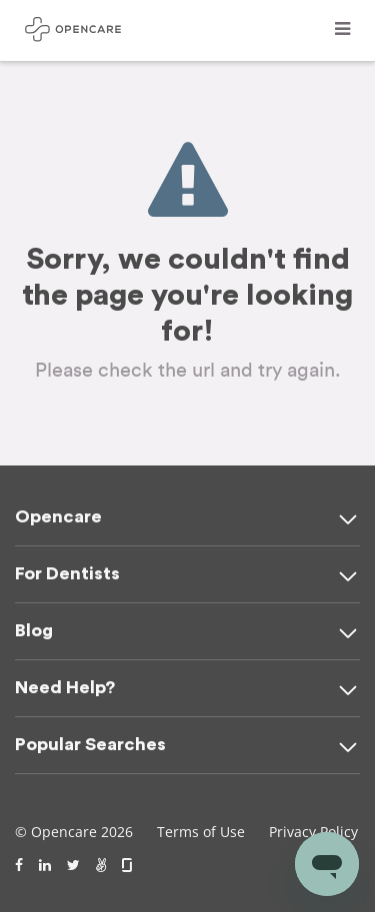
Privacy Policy (313, 831)
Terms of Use (201, 831)
